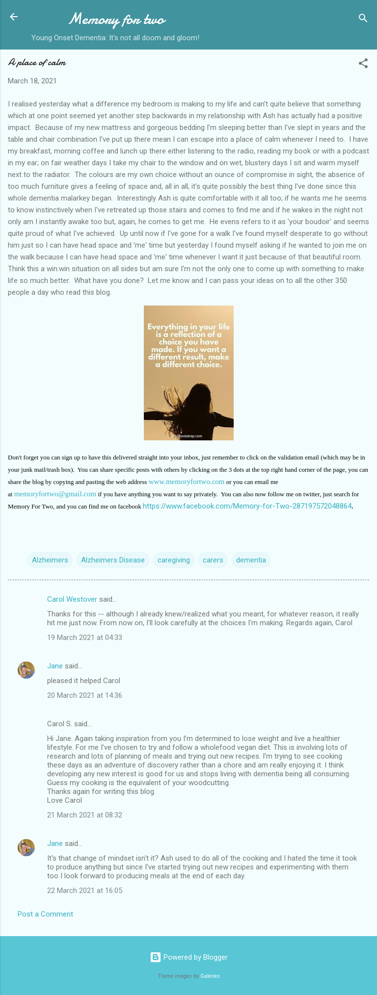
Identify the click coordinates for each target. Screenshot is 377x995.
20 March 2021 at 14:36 (84, 695)
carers (213, 560)
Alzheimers (50, 560)
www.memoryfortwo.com (187, 481)
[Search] (363, 20)
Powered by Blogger (189, 957)
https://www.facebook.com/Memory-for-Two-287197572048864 (247, 506)
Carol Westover (72, 599)
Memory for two (115, 19)
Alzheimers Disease (113, 560)
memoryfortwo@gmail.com (55, 494)
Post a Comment (45, 914)
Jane (55, 666)
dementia (251, 560)
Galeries (210, 976)
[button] (363, 65)
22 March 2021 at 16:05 (84, 890)
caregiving (174, 560)
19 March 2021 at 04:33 (84, 637)
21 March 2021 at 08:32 (84, 815)
